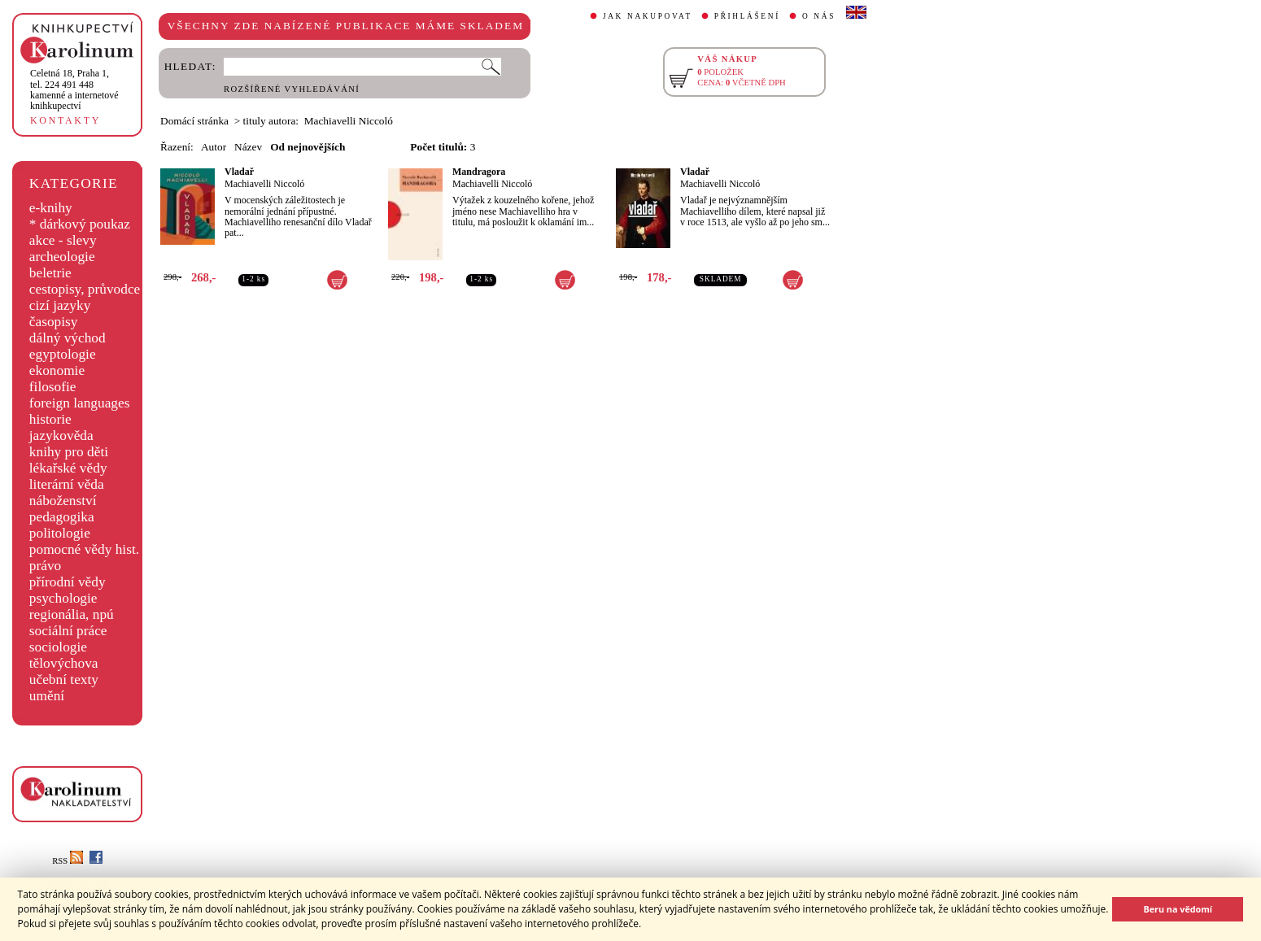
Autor (213, 147)
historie (50, 419)
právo (45, 565)
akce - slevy (63, 240)
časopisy (53, 321)
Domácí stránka (194, 121)
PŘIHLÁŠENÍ (747, 16)
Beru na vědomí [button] (1177, 909)
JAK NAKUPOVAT (647, 16)
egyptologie (62, 354)
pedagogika (61, 517)
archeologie (62, 256)
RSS (67, 860)
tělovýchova (63, 663)
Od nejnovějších (307, 147)
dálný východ (67, 338)
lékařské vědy (68, 468)
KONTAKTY (65, 120)
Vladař (239, 171)
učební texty (63, 679)
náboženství (63, 500)
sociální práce (68, 630)
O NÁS (819, 16)
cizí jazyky (60, 305)
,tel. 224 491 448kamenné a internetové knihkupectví (74, 89)
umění (46, 696)
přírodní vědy (67, 582)
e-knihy (50, 208)
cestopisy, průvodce (85, 289)
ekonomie (57, 370)
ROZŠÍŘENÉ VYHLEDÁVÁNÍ (292, 89)
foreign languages (79, 403)
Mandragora (478, 171)
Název (248, 147)
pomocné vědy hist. (84, 549)
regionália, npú (71, 614)
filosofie (52, 386)
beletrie (50, 273)
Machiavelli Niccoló (264, 184)
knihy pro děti (68, 452)
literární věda (66, 484)
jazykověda (61, 435)
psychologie (63, 598)
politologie (59, 533)
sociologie (58, 647)
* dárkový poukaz (79, 224)
